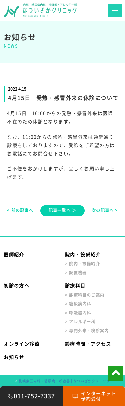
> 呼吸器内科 (78, 313)
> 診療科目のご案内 (84, 295)
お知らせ (14, 357)
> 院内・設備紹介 (82, 264)
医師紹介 (14, 254)
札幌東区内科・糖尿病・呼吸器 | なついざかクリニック (64, 380)
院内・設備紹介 (83, 254)
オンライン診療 (22, 343)
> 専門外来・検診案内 (87, 331)
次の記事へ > (105, 210)
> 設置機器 (76, 273)
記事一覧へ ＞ (62, 210)
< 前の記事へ (20, 210)
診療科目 (75, 285)
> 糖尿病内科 (78, 304)
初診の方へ (16, 285)
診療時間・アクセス (88, 343)
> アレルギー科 (80, 322)
